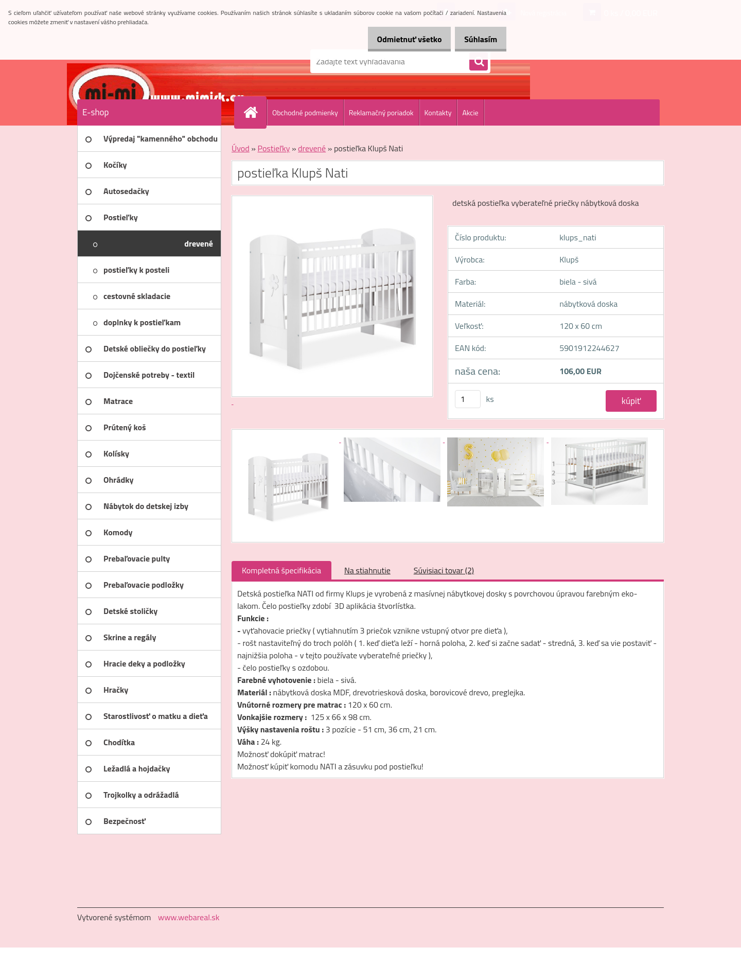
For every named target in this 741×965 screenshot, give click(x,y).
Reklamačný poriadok (381, 112)
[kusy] (468, 399)
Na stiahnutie (367, 570)
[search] (478, 62)
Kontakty (438, 112)
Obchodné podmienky (305, 112)
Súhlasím (477, 39)
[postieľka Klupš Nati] (289, 439)
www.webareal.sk (189, 917)
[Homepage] (255, 112)
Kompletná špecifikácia (281, 570)
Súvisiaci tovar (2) (444, 570)
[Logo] (148, 61)
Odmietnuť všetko (398, 39)
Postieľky (273, 148)
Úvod (241, 148)
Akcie (470, 112)
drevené (312, 148)
